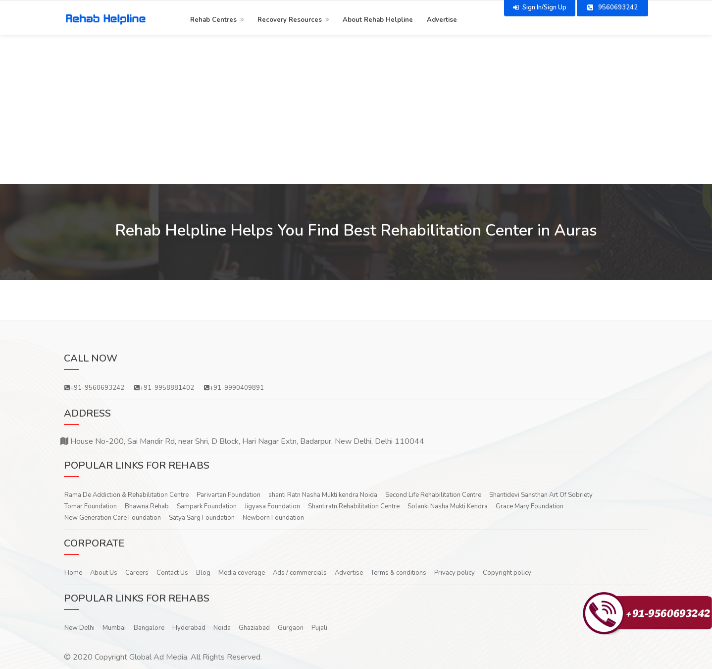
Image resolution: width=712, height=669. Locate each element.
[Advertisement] (356, 109)
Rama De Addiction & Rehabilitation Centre (126, 494)
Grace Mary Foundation (529, 506)
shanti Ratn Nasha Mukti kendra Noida (322, 494)
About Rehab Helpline (378, 18)
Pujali (319, 627)
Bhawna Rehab (147, 506)
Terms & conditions (398, 572)
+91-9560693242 (94, 387)
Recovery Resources (289, 18)
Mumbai (114, 627)
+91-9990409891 (234, 387)
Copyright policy (507, 572)
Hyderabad (188, 627)
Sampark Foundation (207, 506)
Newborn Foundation (273, 517)
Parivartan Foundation (228, 494)
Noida (222, 627)
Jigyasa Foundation (272, 506)
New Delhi (79, 627)
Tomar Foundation (90, 506)
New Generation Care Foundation (112, 517)
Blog (203, 572)
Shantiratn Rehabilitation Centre (354, 506)
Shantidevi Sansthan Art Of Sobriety (541, 494)
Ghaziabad (254, 627)
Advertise (442, 18)
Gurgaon (291, 627)
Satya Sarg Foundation (202, 517)
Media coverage (241, 572)
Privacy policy (454, 572)
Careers (137, 572)
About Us (103, 572)
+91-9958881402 (164, 387)
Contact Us (172, 572)
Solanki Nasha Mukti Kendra (447, 506)
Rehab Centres (213, 18)
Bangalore (149, 627)
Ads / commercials (300, 572)
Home (73, 572)
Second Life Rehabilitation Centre (433, 494)
